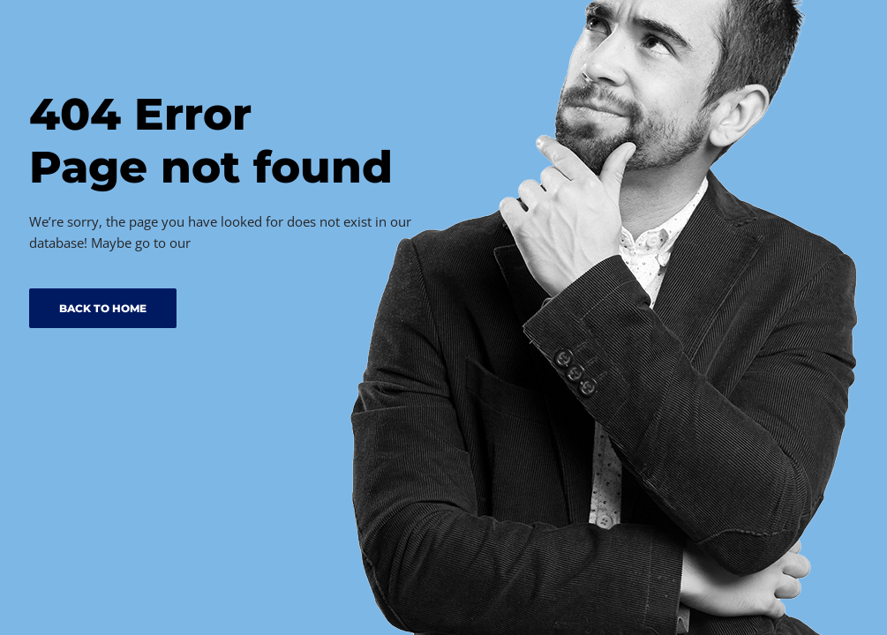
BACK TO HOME (103, 308)
